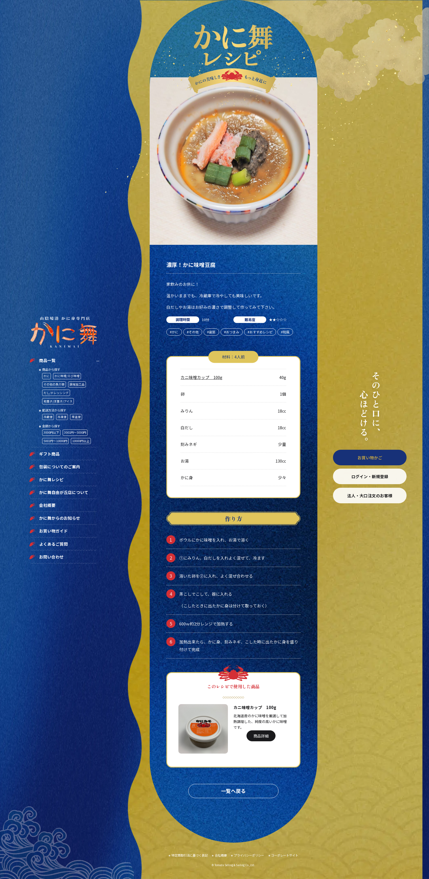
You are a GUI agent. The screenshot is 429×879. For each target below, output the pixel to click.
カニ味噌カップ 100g (201, 377)
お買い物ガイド (53, 531)
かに (47, 376)
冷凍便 (61, 417)
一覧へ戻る (233, 790)
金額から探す (51, 426)
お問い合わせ (51, 557)
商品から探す (51, 369)
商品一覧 (47, 360)
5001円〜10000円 (55, 441)
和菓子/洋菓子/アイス (58, 401)
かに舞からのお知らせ (59, 518)
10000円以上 (80, 441)
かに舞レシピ (51, 479)
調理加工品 (77, 384)
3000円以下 (51, 432)
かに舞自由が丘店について (63, 492)
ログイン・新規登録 (369, 476)
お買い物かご (370, 457)
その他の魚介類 (54, 384)
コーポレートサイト (284, 855)
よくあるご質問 (53, 544)
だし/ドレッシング (56, 393)
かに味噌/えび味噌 (67, 376)
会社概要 (47, 505)
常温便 (76, 417)
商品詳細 (261, 736)
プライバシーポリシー (249, 855)
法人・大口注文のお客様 (369, 495)
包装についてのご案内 (59, 466)
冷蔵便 (48, 417)
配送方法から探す (54, 410)
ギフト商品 (49, 454)
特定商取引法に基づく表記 (190, 855)
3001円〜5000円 (75, 432)
